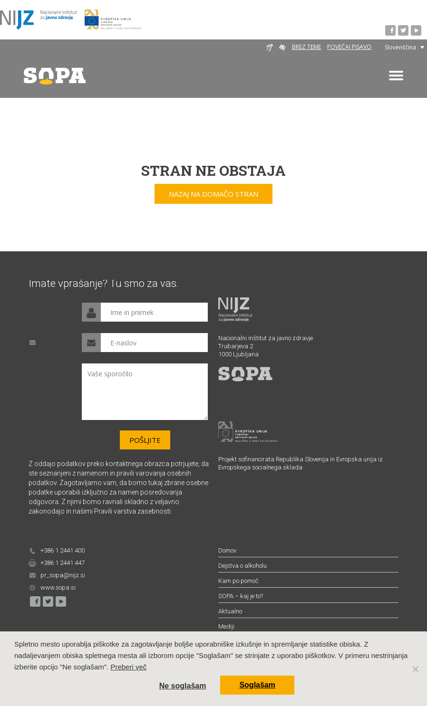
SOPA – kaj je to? (240, 596)
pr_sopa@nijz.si (62, 575)
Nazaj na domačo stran (213, 194)
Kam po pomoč (238, 580)
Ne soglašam (182, 686)
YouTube (416, 31)
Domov (227, 550)
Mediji (226, 626)
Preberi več (128, 667)
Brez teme (306, 47)
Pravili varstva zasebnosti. (133, 511)
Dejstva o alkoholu (242, 565)
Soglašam (257, 685)
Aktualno (230, 611)
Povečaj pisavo (349, 47)
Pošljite (145, 440)
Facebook (391, 31)
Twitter (403, 31)
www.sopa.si (58, 587)
